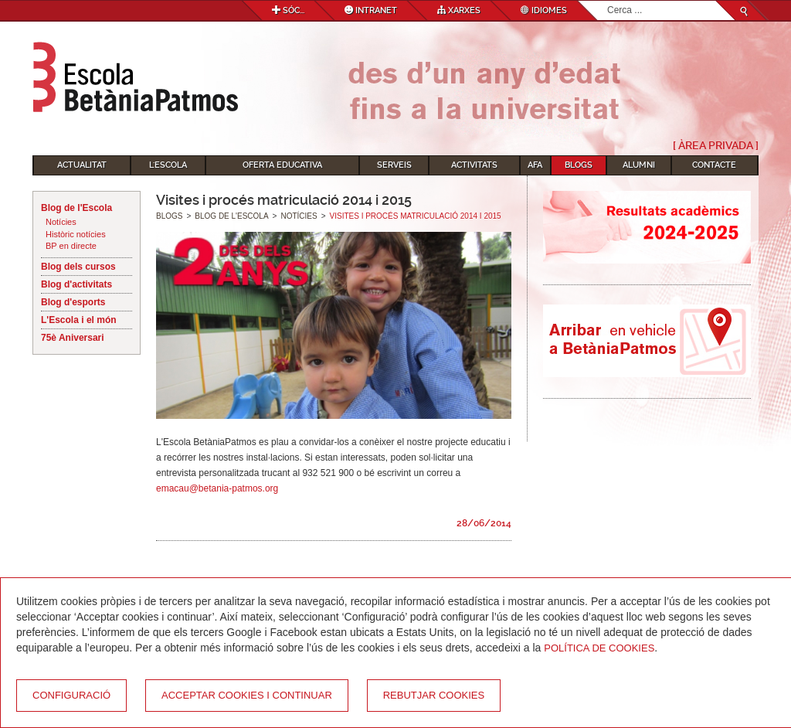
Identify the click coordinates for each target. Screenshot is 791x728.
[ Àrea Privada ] (716, 145)
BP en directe (71, 245)
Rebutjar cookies (433, 695)
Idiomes (544, 10)
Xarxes (458, 10)
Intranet (371, 10)
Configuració (71, 695)
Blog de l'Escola (76, 207)
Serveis (394, 165)
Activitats (474, 165)
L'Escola (168, 165)
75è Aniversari (72, 337)
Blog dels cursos (78, 266)
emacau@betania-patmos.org (217, 488)
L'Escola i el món (79, 320)
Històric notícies (76, 234)
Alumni (639, 165)
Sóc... (288, 10)
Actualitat (82, 165)
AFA (535, 165)
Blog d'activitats (76, 284)
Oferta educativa (282, 165)
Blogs (578, 165)
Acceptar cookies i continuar (246, 695)
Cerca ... (607, 1)
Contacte (714, 165)
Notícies (61, 221)
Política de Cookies (599, 648)
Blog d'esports (73, 302)
